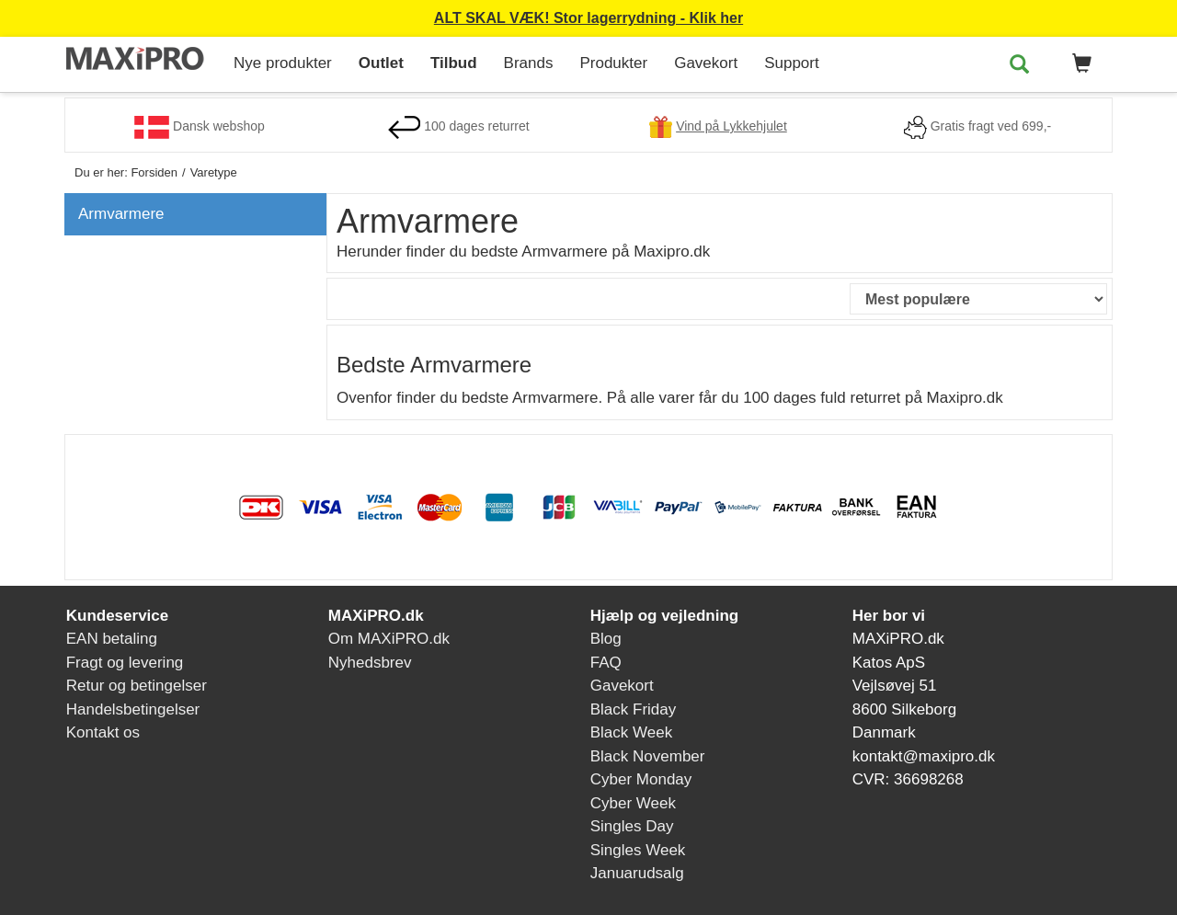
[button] (1078, 64)
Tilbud (453, 63)
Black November (647, 756)
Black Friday (633, 709)
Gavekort (705, 63)
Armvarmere (121, 214)
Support (791, 63)
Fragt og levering (125, 662)
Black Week (631, 732)
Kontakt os (103, 732)
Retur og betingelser (136, 685)
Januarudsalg (637, 873)
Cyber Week (633, 803)
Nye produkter (283, 63)
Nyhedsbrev (370, 662)
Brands (529, 63)
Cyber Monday (641, 779)
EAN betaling (111, 638)
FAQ (606, 662)
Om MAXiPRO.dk (389, 638)
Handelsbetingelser (133, 709)
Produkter (613, 63)
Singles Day (632, 826)
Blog (606, 638)
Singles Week (638, 850)
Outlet (381, 63)
